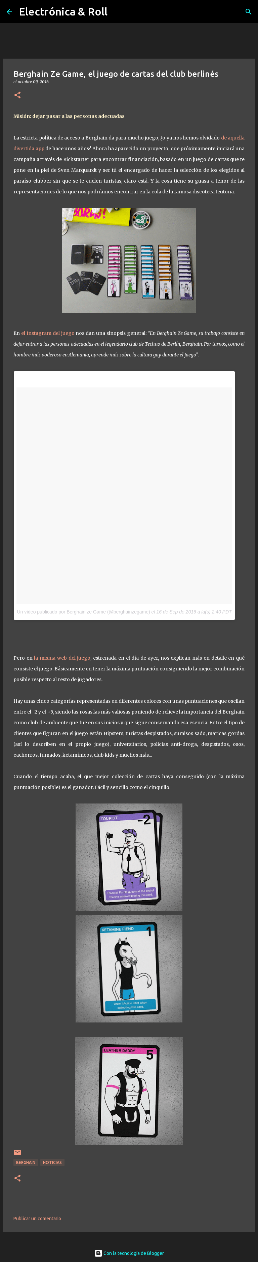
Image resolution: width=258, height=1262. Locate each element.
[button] (17, 95)
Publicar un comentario (37, 1218)
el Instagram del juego (48, 333)
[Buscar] (249, 12)
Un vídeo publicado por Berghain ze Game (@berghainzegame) (83, 611)
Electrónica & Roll (63, 11)
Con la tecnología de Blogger (129, 1253)
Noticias (52, 1162)
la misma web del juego (62, 658)
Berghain (25, 1162)
